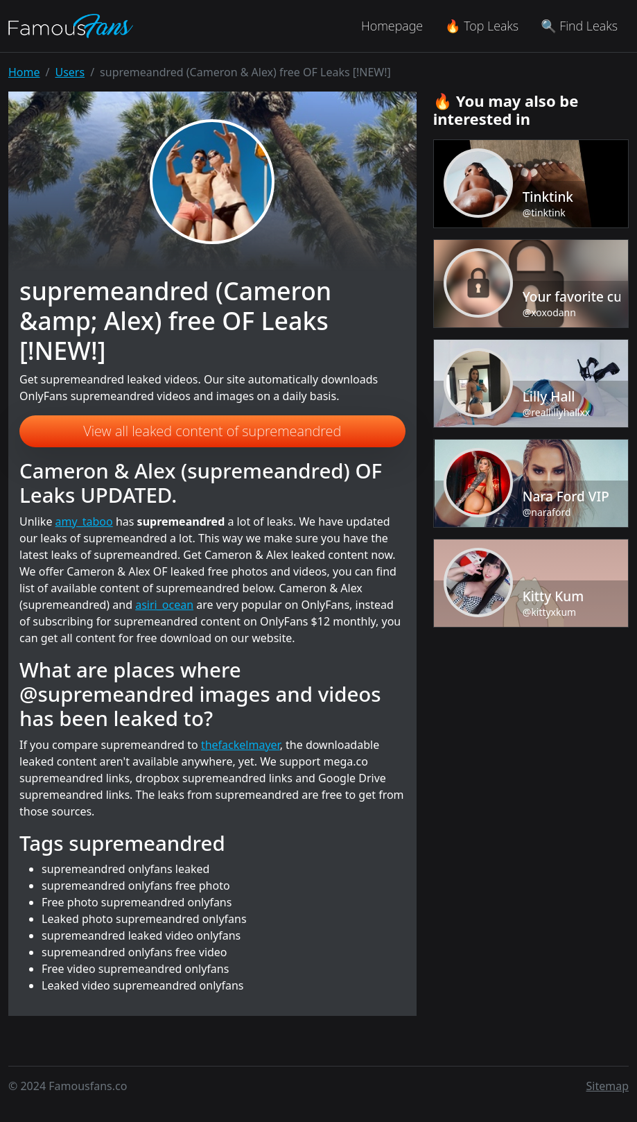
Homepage (392, 25)
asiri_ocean (164, 604)
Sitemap (607, 1086)
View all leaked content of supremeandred (212, 431)
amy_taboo (84, 521)
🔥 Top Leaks (481, 25)
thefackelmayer (240, 744)
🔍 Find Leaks (579, 25)
